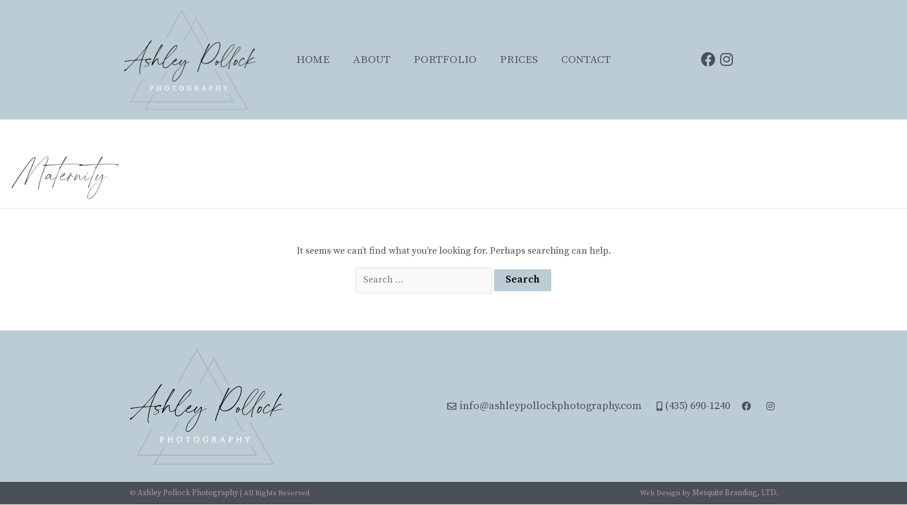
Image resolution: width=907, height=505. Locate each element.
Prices (519, 59)
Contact (586, 59)
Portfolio (445, 59)
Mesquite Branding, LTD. (735, 493)
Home (313, 59)
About (371, 59)
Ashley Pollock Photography (188, 493)
